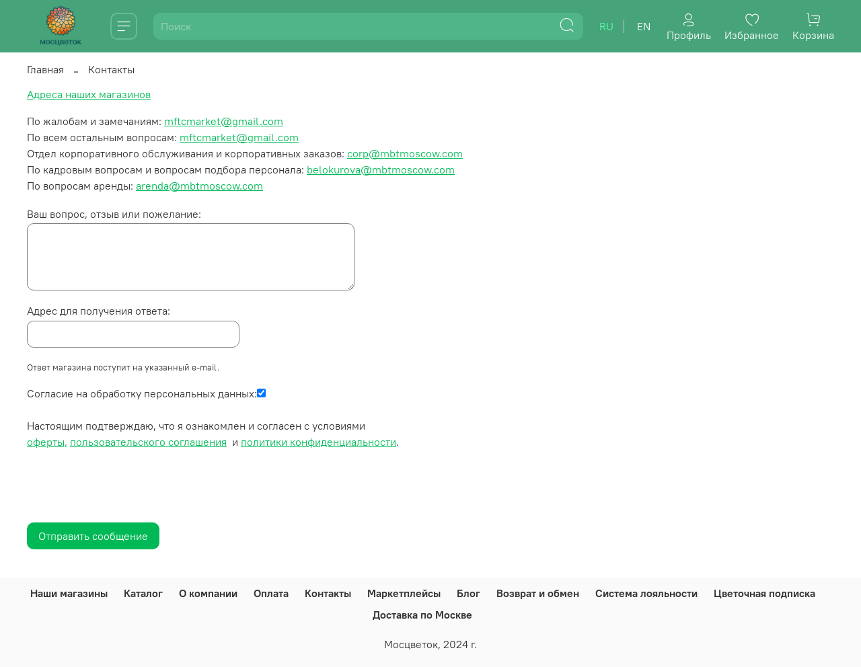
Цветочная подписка (764, 593)
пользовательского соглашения (148, 441)
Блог (468, 593)
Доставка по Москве (422, 614)
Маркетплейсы (404, 593)
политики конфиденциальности (318, 441)
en (643, 26)
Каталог (143, 593)
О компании (208, 593)
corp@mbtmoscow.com (405, 153)
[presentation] (129, 492)
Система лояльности (646, 593)
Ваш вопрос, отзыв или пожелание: (114, 214)
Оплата (271, 593)
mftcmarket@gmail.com (223, 121)
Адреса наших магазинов (89, 94)
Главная (45, 69)
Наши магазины (69, 593)
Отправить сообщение (93, 536)
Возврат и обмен (537, 593)
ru (606, 26)
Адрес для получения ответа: (98, 310)
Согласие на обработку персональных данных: (142, 393)
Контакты (328, 593)
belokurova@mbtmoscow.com (381, 169)
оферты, (47, 441)
